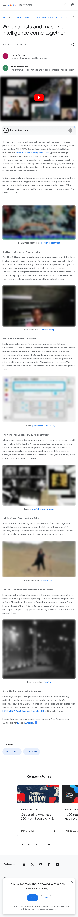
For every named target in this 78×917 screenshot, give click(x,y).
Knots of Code (47, 580)
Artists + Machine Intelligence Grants (32, 152)
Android (29, 722)
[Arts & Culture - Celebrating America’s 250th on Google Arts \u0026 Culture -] (38, 810)
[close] (71, 885)
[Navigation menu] (5, 5)
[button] (72, 44)
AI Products (31, 751)
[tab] (22, 844)
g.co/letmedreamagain (43, 509)
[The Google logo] (10, 879)
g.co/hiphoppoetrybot (49, 242)
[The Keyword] (4, 17)
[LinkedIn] (57, 864)
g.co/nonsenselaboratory (43, 425)
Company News (21, 17)
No (46, 901)
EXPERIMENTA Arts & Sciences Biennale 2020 (23, 711)
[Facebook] (49, 864)
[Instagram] (24, 864)
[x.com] (32, 864)
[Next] (73, 17)
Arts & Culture (12, 751)
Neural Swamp (47, 329)
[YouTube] (40, 864)
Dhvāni (47, 682)
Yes (33, 901)
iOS (19, 722)
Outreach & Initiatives (50, 17)
